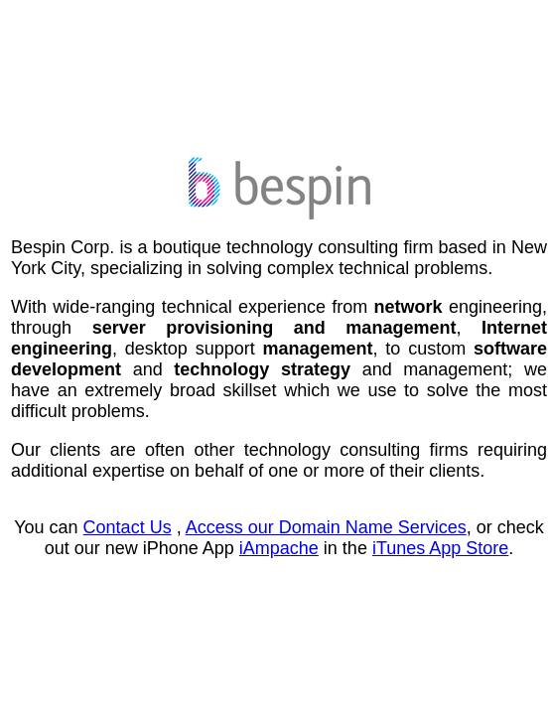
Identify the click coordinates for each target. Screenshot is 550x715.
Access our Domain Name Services (326, 527)
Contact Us (127, 527)
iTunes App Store (440, 548)
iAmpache (279, 548)
